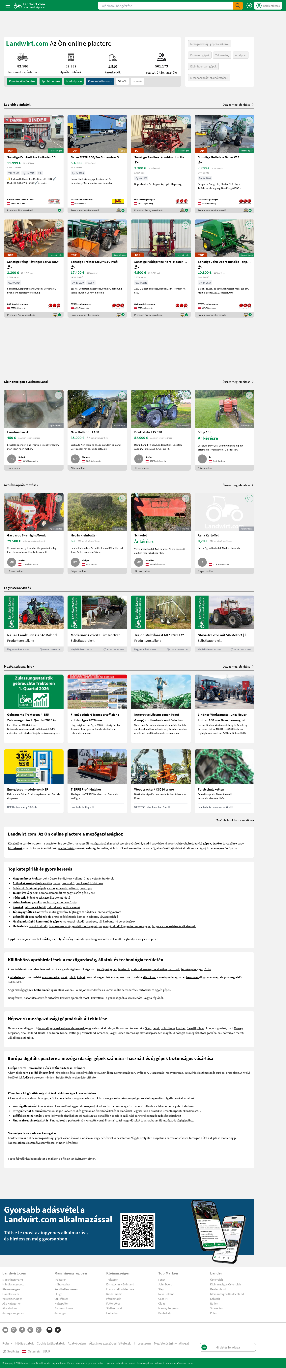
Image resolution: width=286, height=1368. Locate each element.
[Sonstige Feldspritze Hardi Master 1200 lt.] (161, 268)
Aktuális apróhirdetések (21, 485)
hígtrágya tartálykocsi (83, 912)
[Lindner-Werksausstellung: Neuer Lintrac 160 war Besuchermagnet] (224, 709)
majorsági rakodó (73, 921)
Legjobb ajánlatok (17, 104)
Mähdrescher (62, 1284)
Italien (214, 1303)
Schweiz (215, 1299)
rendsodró (68, 883)
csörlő (51, 888)
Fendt (61, 878)
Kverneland (89, 1033)
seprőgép (91, 921)
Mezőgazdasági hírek (19, 666)
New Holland (74, 878)
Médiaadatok (24, 1343)
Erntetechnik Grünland (120, 1284)
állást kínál (149, 977)
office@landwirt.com (74, 1158)
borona (43, 893)
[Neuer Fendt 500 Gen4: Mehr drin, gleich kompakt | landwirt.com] (34, 624)
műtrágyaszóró (58, 912)
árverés (137, 81)
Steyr (148, 1028)
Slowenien (216, 1308)
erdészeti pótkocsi (67, 888)
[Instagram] (14, 1330)
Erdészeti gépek (199, 55)
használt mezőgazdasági (93, 843)
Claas (87, 878)
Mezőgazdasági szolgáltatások (209, 78)
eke (93, 893)
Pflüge (58, 1294)
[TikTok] (30, 1330)
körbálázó (96, 883)
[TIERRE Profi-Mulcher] (97, 781)
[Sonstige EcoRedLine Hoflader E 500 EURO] (34, 164)
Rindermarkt (114, 1294)
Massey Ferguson (168, 1308)
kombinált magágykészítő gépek (69, 893)
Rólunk (7, 1343)
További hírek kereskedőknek (235, 820)
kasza (56, 883)
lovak (64, 977)
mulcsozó (49, 902)
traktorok (124, 969)
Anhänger (60, 1313)
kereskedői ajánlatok (22, 81)
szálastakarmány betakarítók (149, 969)
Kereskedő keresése (100, 81)
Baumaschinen (63, 1308)
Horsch (120, 1033)
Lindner (180, 1028)
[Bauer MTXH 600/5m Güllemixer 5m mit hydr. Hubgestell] (97, 164)
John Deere (50, 878)
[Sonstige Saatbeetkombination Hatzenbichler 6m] (161, 164)
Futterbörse (113, 1303)
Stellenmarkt (114, 1308)
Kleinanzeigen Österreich (225, 1284)
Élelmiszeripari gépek (203, 66)
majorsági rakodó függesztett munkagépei (125, 926)
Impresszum (142, 1343)
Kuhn (55, 1033)
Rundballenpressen (66, 1289)
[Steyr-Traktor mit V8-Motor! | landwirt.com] (224, 624)
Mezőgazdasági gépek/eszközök (209, 44)
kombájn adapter (87, 917)
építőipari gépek (107, 969)
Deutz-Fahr (165, 1313)
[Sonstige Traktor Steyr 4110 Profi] (97, 268)
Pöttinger (74, 1033)
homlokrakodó (38, 926)
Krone (64, 1033)
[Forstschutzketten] (224, 781)
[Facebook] (22, 1330)
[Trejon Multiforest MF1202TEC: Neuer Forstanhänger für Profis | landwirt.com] (161, 624)
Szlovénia (191, 1073)
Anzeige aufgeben (13, 1313)
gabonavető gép (66, 902)
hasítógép (86, 888)
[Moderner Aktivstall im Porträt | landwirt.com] (97, 624)
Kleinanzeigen (11, 1289)
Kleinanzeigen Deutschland (227, 1294)
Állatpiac (240, 55)
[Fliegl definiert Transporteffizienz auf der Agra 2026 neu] (97, 709)
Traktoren (60, 1279)
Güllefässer (61, 1299)
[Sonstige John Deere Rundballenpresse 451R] (224, 268)
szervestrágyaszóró (109, 912)
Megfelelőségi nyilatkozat (171, 1343)
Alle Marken (9, 1308)
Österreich (216, 1279)
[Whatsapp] (38, 1330)
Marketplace (74, 81)
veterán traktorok (103, 878)
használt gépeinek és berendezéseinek (61, 1028)
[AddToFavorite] (58, 120)
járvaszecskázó (109, 917)
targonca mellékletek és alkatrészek (174, 926)
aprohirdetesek (51, 81)
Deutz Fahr (44, 1033)
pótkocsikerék (71, 907)
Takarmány (222, 55)
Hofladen (112, 1313)
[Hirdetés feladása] (249, 5)
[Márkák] (58, 1330)
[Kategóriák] (49, 1330)
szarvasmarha (50, 977)
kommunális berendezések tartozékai (128, 990)
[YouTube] (5, 1330)
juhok (72, 977)
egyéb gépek (162, 990)
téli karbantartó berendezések (117, 921)
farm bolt (174, 969)
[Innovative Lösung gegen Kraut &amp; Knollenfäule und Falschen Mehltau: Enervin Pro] (161, 709)
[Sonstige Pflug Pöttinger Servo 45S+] (34, 268)
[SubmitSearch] (238, 6)
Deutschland (218, 1289)
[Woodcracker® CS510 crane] (161, 781)
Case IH (191, 1028)
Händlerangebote (13, 1284)
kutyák (81, 977)
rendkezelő (82, 883)
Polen (213, 1313)
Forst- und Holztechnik (120, 1289)
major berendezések (90, 990)
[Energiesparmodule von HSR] (34, 781)
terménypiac (189, 969)
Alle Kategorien (11, 1303)
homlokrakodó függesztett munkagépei (73, 926)
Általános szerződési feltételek (110, 1343)
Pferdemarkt (113, 1299)
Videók (122, 81)
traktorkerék (54, 907)
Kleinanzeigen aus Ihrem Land (26, 381)
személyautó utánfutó (56, 897)
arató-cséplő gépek (64, 917)
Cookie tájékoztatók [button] (51, 1343)
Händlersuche (10, 1294)
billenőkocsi (34, 897)
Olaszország (157, 1073)
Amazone (102, 1033)
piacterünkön (66, 848)
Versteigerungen (12, 1299)
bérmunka (192, 977)
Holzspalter (61, 1303)
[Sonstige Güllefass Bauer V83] (224, 164)
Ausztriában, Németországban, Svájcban (123, 1073)
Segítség (10, 1351)
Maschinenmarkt (12, 1279)
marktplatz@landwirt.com (179, 1363)
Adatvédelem (77, 1343)
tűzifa (207, 969)
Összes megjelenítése (238, 104)
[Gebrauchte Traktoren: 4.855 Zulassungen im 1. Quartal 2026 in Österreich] (34, 709)
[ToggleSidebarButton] (8, 5)
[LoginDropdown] (268, 6)
